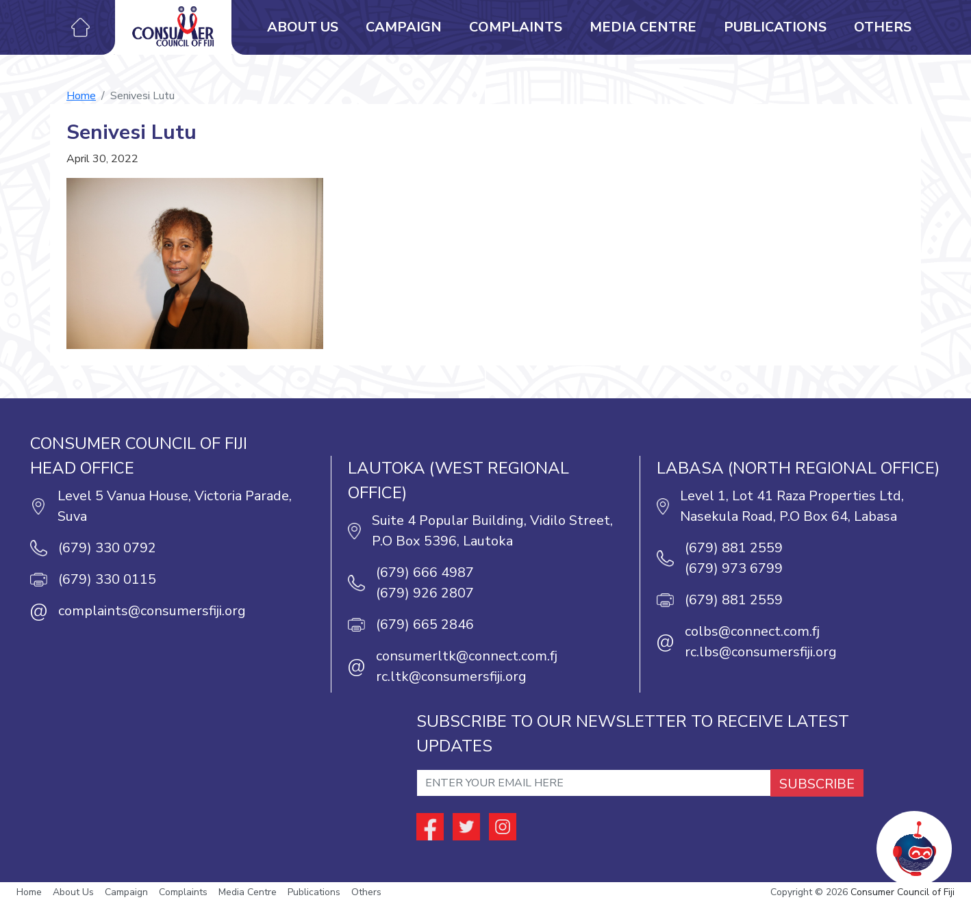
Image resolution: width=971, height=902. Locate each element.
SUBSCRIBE (817, 784)
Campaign (404, 27)
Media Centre (643, 27)
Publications (775, 27)
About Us (302, 27)
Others (882, 27)
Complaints (515, 27)
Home (81, 95)
